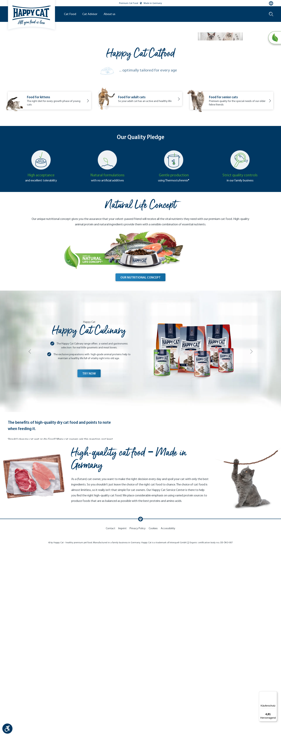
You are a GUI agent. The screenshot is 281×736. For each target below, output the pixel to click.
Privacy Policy (138, 717)
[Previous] (29, 450)
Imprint (122, 717)
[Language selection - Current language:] (271, 3)
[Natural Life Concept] (274, 38)
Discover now (221, 123)
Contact (110, 717)
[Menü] (274, 693)
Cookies (153, 717)
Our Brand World (156, 76)
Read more (23, 605)
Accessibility (168, 717)
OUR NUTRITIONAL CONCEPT (140, 376)
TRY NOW (89, 472)
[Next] (251, 450)
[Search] (271, 14)
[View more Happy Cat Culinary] (140, 448)
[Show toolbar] (7, 729)
